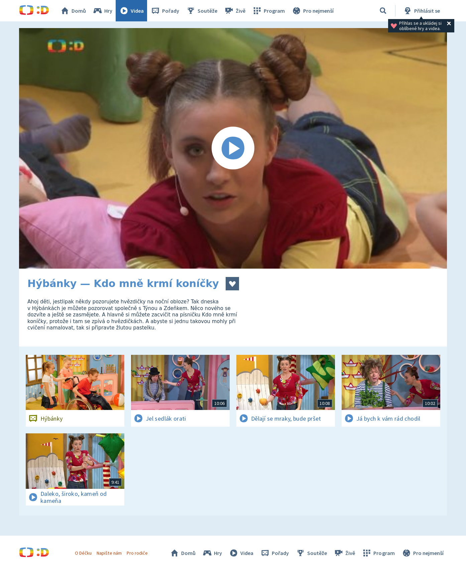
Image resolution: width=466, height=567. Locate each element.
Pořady (164, 11)
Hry (102, 11)
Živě (234, 11)
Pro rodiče (137, 553)
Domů (73, 11)
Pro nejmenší (313, 11)
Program (268, 11)
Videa (131, 11)
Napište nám (109, 553)
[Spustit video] (233, 148)
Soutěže (201, 11)
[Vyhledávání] (383, 10)
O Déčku (83, 553)
